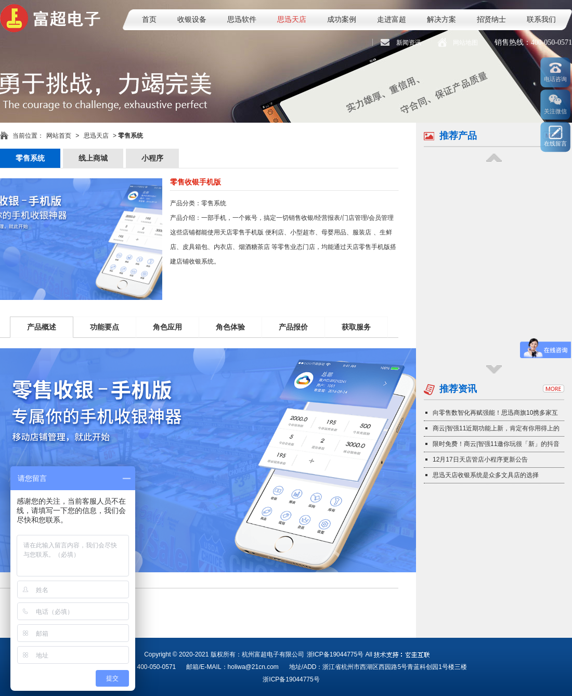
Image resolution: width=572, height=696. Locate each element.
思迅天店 (291, 19)
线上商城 (93, 158)
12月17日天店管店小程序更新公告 (480, 459)
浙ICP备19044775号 (335, 654)
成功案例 (341, 19)
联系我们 (541, 19)
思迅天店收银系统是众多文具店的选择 (486, 475)
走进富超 (391, 19)
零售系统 (30, 158)
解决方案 (441, 19)
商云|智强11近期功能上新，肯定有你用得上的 (496, 428)
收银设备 (191, 19)
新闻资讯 (408, 42)
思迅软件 (241, 19)
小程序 (152, 158)
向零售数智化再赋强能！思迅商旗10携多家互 (495, 412)
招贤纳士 (491, 19)
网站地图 (465, 42)
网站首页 (58, 135)
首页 (149, 19)
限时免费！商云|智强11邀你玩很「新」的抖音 (496, 444)
